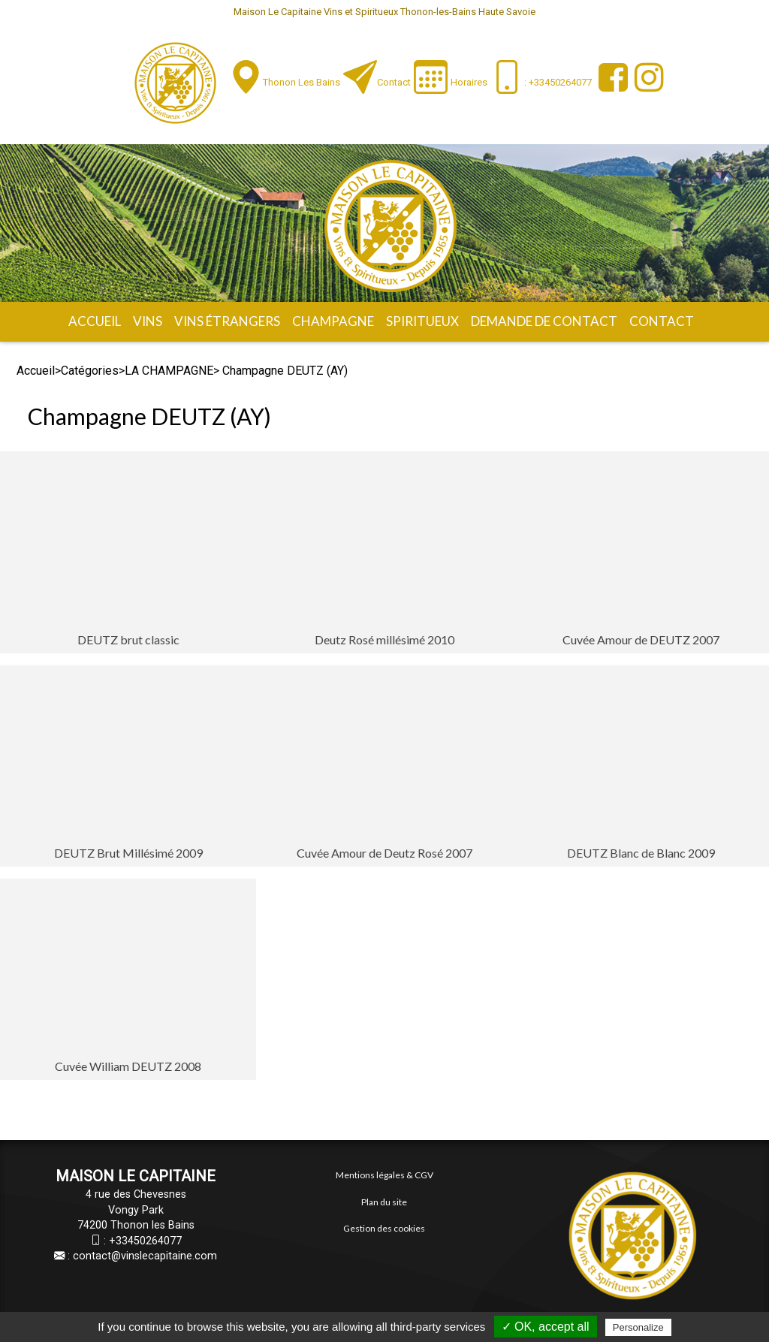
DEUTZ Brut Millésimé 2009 (128, 853)
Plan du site (384, 1202)
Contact (394, 82)
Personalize (638, 1327)
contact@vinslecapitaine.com (145, 1256)
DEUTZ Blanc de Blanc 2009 (641, 853)
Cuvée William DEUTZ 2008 (128, 1066)
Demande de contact (544, 321)
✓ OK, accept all (546, 1326)
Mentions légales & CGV (384, 1175)
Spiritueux (422, 321)
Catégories (90, 370)
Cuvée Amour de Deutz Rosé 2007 (384, 853)
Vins (147, 321)
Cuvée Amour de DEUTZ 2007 (640, 639)
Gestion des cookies (384, 1228)
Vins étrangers (227, 321)
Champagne (333, 321)
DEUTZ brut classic (128, 639)
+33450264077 (145, 1241)
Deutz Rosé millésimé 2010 (384, 639)
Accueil (94, 321)
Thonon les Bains (301, 82)
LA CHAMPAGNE (169, 370)
